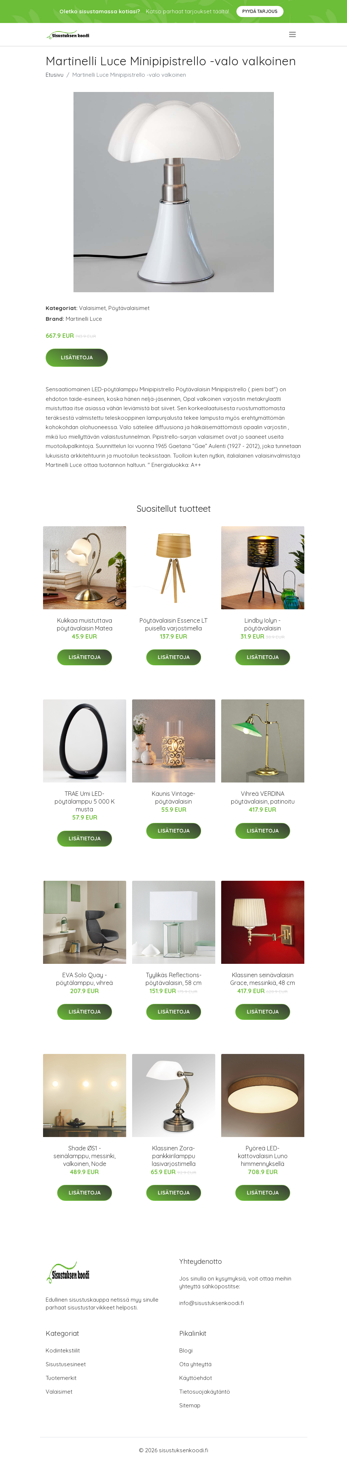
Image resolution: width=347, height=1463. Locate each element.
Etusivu (54, 74)
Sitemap (189, 1405)
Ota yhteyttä (195, 1364)
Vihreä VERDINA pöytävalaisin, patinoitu (263, 797)
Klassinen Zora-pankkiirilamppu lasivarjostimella (174, 1155)
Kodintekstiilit (63, 1350)
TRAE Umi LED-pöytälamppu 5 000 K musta (85, 801)
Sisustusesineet (66, 1364)
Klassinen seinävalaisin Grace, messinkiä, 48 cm (262, 978)
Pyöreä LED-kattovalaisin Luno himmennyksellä (263, 1155)
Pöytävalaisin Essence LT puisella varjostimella (173, 624)
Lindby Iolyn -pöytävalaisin (262, 624)
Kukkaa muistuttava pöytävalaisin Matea (84, 624)
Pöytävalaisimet (129, 308)
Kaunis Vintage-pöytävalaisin (173, 797)
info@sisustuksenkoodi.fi (211, 1303)
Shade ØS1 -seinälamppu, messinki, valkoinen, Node (84, 1155)
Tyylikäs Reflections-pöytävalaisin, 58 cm (173, 978)
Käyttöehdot (195, 1377)
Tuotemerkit (61, 1377)
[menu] (293, 34)
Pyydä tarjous (260, 11)
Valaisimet (92, 308)
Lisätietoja (77, 357)
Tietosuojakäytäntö (204, 1391)
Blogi (186, 1350)
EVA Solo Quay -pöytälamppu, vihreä (84, 978)
